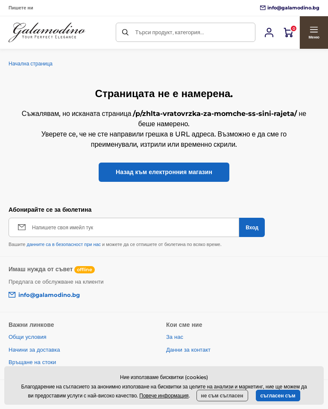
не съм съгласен (222, 395)
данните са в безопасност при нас (63, 244)
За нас (174, 336)
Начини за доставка (34, 349)
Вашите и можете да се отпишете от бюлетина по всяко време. (115, 244)
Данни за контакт (188, 349)
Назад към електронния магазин (164, 172)
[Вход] (269, 32)
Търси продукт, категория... (169, 32)
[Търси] (125, 32)
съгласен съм (278, 395)
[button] (313, 32)
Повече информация (163, 395)
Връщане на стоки (32, 362)
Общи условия (28, 336)
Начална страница (31, 63)
